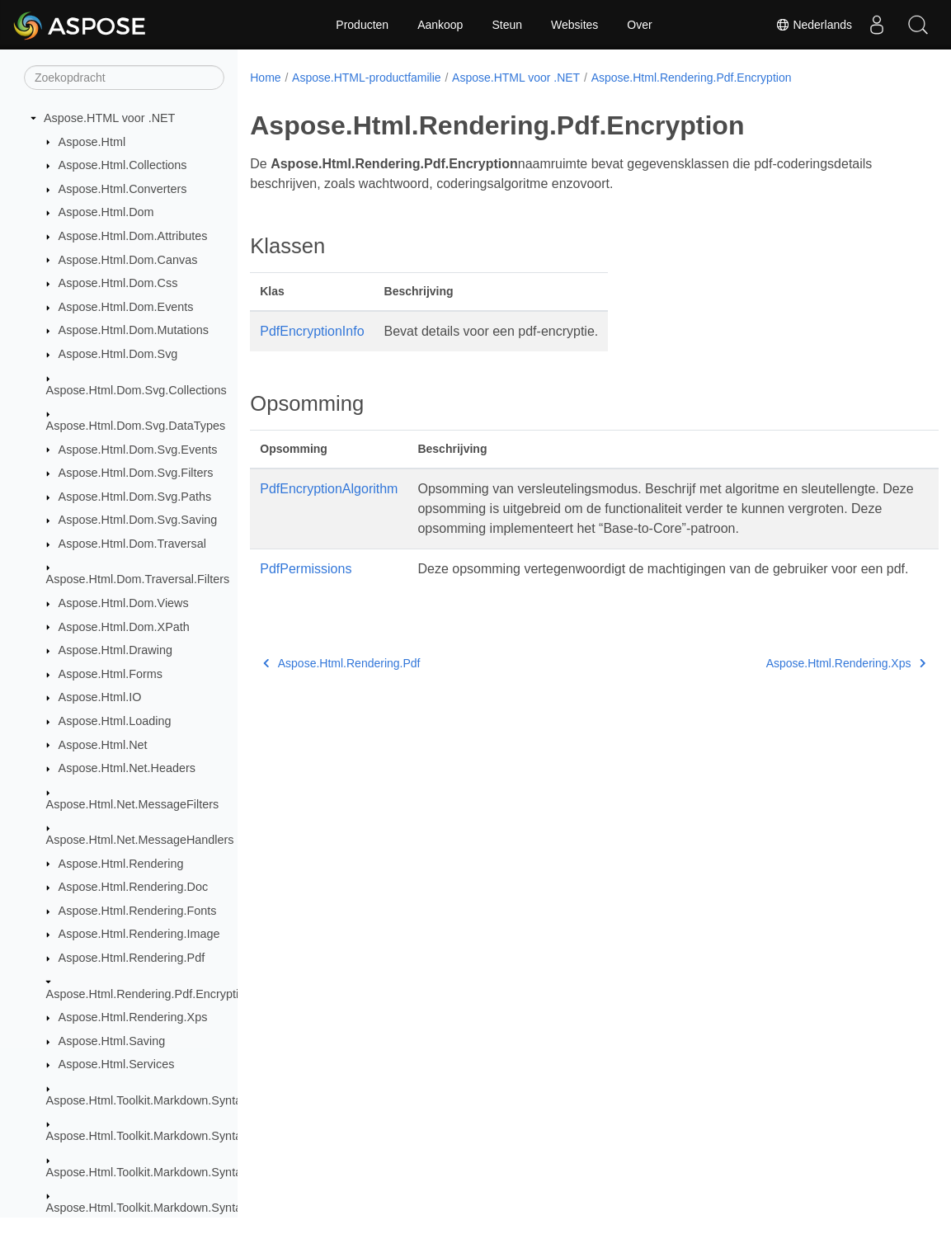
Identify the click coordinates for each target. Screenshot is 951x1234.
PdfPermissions (305, 569)
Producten (362, 24)
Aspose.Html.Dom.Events (126, 306)
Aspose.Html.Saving (112, 1041)
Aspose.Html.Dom (106, 212)
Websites (574, 24)
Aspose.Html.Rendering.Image (139, 933)
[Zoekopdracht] (124, 77)
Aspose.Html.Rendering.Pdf (132, 957)
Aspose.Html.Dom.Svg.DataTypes (136, 425)
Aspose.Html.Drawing (115, 650)
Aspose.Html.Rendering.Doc (134, 886)
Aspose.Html (92, 141)
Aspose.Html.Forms (110, 674)
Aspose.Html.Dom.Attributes (133, 236)
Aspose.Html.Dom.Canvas (128, 259)
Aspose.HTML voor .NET (109, 118)
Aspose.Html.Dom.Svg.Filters (136, 472)
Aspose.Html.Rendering (121, 863)
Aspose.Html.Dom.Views (124, 603)
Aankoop (440, 24)
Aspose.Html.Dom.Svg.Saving (138, 519)
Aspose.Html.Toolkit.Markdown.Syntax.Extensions (177, 1135)
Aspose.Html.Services (117, 1064)
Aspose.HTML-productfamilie (366, 77)
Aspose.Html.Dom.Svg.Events (138, 449)
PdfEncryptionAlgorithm (329, 489)
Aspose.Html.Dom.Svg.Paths (135, 496)
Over (639, 24)
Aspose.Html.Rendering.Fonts (138, 910)
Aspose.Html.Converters (123, 188)
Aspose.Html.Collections (123, 165)
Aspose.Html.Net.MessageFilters (132, 804)
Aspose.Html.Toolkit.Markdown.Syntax (147, 1100)
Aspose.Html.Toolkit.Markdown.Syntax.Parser (166, 1172)
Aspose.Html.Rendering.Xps (133, 1017)
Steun (507, 24)
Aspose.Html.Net (103, 744)
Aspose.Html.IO (100, 697)
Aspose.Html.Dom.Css (118, 283)
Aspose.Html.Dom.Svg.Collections (136, 390)
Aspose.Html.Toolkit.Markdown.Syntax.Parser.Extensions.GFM (211, 1207)
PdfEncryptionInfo (312, 331)
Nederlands (814, 24)
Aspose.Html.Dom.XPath (124, 626)
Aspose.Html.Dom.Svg (118, 353)
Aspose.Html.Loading (115, 721)
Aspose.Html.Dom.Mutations (134, 330)
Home (265, 77)
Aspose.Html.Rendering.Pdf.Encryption (149, 994)
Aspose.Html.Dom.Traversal (132, 543)
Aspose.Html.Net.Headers (127, 768)
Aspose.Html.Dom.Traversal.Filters (138, 579)
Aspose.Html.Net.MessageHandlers (140, 839)
